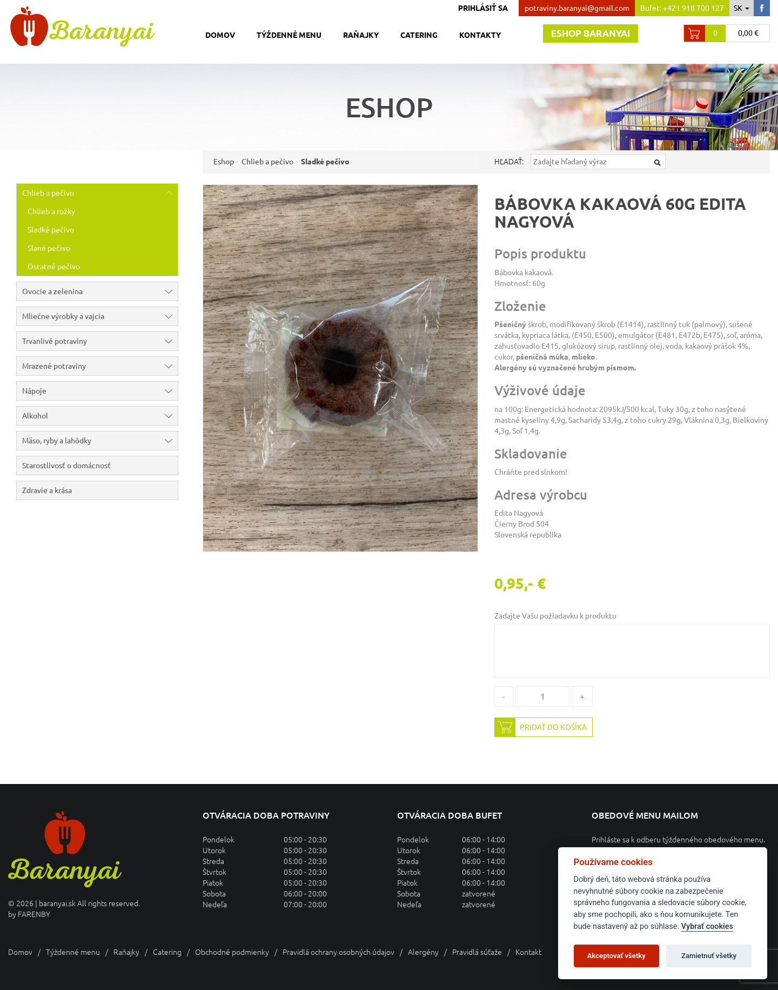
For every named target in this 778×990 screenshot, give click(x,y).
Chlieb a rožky (51, 211)
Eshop (223, 161)
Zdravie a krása (47, 490)
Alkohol (100, 416)
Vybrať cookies (707, 926)
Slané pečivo (49, 248)
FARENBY (34, 914)
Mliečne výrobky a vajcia (100, 316)
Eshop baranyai (590, 33)
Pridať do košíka (541, 727)
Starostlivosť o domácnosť (66, 465)
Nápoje (100, 391)
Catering (419, 35)
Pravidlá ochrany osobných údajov (338, 952)
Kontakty (480, 35)
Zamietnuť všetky (708, 956)
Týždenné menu (289, 35)
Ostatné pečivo (54, 266)
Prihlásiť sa (483, 8)
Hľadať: (509, 161)
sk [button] (741, 8)
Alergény (423, 952)
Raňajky (361, 35)
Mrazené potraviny (100, 366)
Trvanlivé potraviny (100, 341)
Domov (220, 35)
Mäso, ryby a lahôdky (100, 440)
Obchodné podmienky (232, 952)
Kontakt (528, 952)
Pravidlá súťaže (477, 952)
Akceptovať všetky (616, 956)
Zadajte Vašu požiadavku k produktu (555, 616)
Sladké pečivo (51, 229)
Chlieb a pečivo (100, 193)
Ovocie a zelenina (100, 291)
